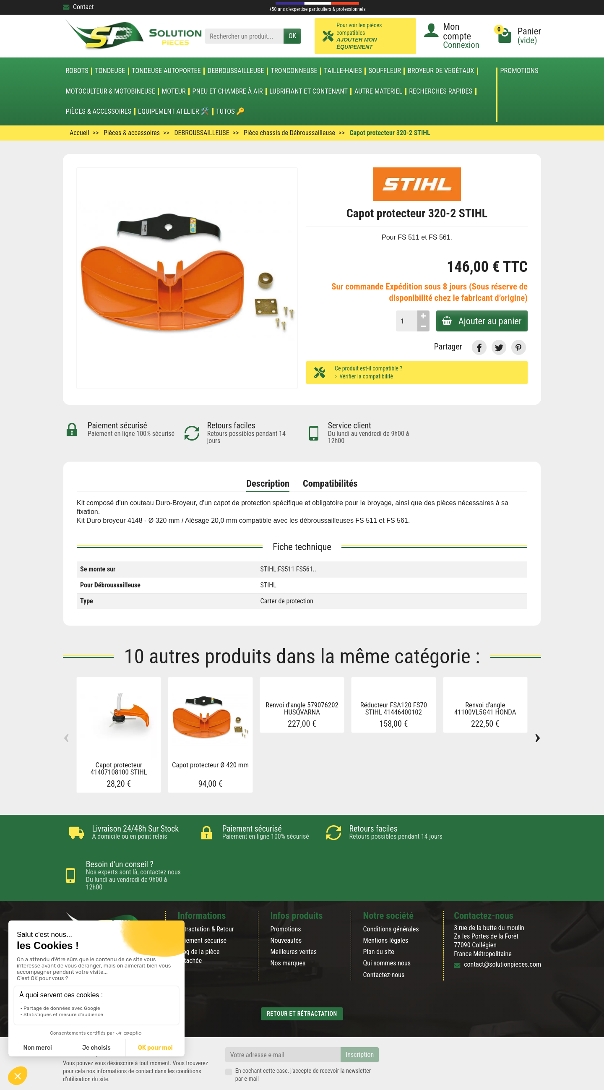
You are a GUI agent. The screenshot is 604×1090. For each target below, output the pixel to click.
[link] (479, 347)
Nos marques (287, 935)
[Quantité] (405, 320)
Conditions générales (391, 901)
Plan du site (378, 924)
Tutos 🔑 (230, 111)
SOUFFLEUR (385, 71)
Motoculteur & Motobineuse (110, 91)
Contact (78, 7)
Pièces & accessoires (98, 111)
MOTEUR (174, 91)
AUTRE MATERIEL (378, 91)
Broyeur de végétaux (441, 71)
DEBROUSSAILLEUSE (236, 71)
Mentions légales (386, 912)
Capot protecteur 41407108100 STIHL (119, 768)
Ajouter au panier (481, 321)
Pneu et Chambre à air (228, 91)
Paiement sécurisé (201, 912)
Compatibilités (330, 483)
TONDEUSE (110, 71)
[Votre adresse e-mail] (283, 1026)
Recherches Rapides (440, 91)
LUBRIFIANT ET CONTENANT (308, 91)
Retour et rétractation (302, 985)
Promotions (519, 71)
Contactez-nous (384, 946)
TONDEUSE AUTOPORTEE (166, 71)
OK (292, 36)
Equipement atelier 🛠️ (173, 111)
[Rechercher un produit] (244, 36)
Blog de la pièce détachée (198, 928)
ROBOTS (76, 71)
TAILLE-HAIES (343, 71)
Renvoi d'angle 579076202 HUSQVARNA (302, 708)
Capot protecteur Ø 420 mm (210, 765)
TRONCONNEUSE (294, 71)
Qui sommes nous (387, 935)
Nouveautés (286, 912)
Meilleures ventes (293, 924)
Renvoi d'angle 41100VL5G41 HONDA (485, 708)
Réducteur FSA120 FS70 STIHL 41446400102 (393, 708)
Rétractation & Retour (205, 901)
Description (267, 483)
